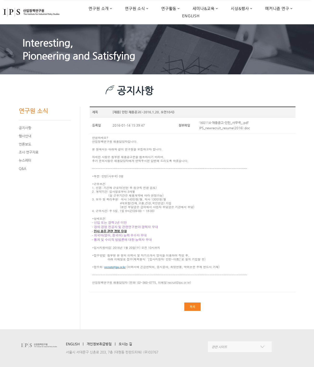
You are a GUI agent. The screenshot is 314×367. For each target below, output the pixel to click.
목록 (192, 307)
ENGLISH (191, 16)
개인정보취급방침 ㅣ (103, 344)
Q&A (22, 168)
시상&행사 (240, 9)
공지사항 (25, 128)
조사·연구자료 (28, 152)
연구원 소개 (99, 9)
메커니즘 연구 (277, 9)
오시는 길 (125, 344)
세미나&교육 (203, 9)
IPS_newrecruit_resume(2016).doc (224, 128)
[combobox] (240, 346)
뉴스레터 (25, 160)
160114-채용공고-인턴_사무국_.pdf (224, 122)
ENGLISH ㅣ (76, 344)
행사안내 (25, 136)
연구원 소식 (135, 9)
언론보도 (25, 144)
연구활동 (168, 9)
